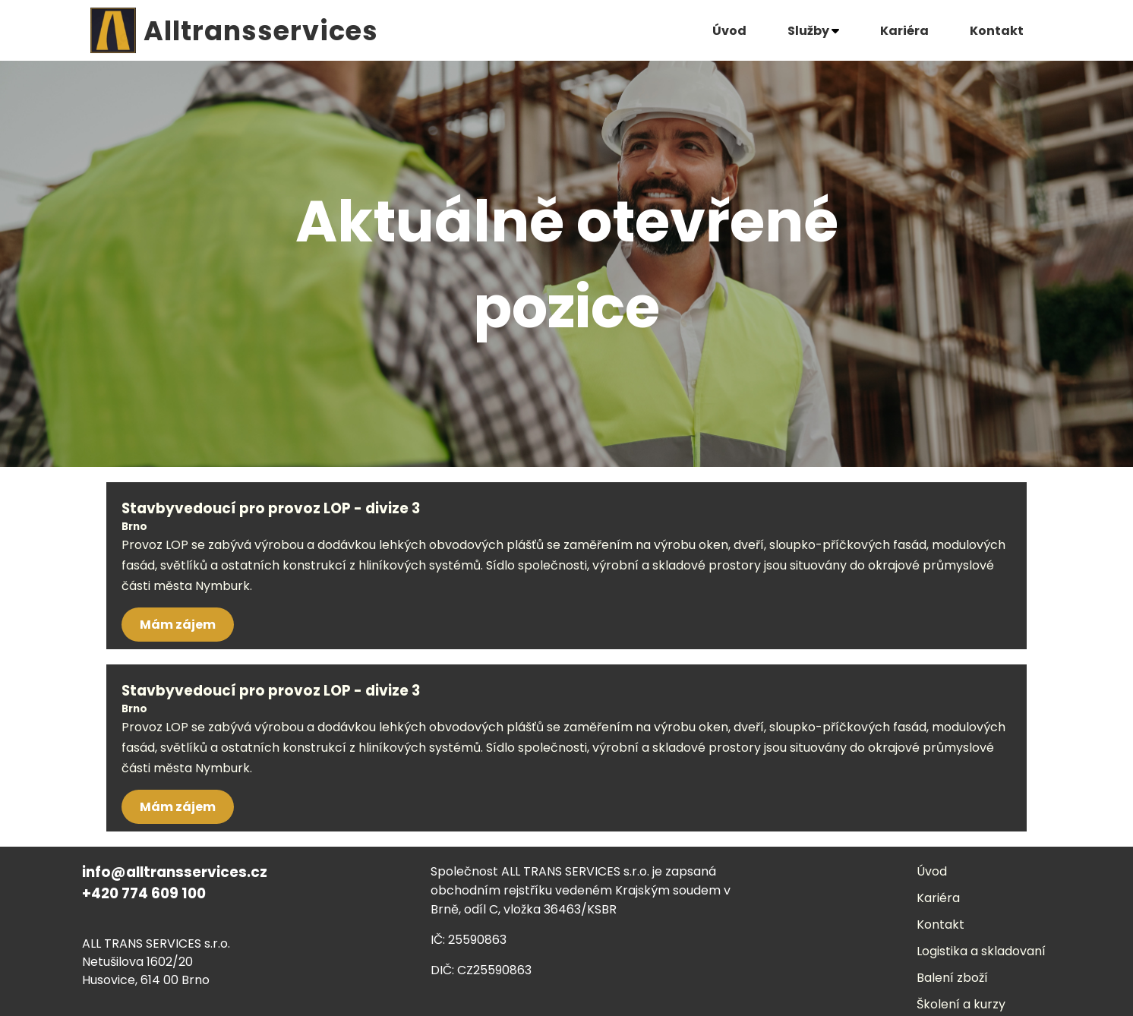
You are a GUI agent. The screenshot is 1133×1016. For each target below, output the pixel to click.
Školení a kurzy (961, 1004)
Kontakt (997, 30)
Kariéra (904, 30)
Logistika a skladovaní (981, 951)
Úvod (729, 30)
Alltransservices (261, 30)
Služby (813, 30)
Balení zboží (952, 977)
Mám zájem (178, 624)
